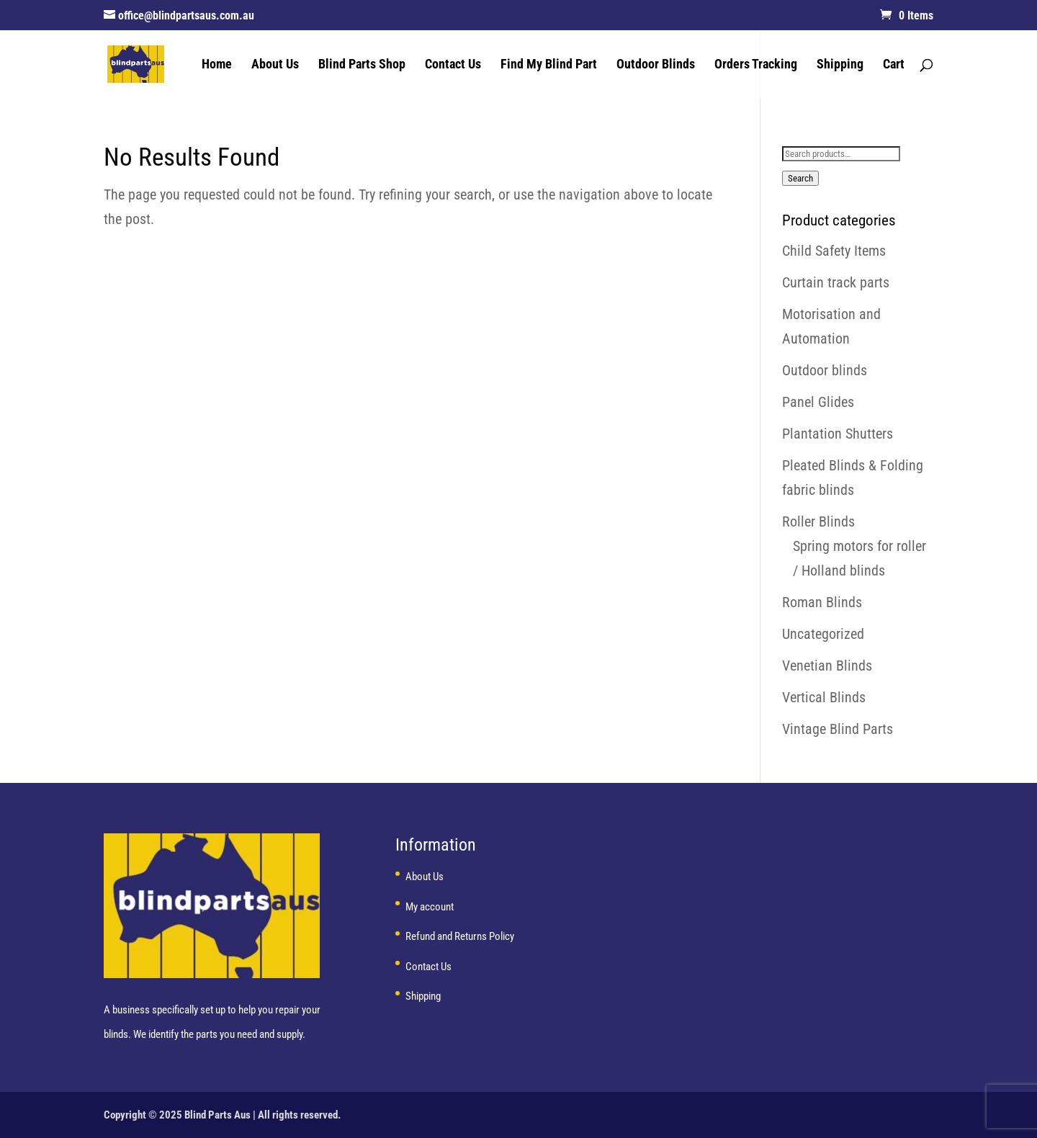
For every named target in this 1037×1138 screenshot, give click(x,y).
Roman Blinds (822, 602)
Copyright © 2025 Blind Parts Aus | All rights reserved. (222, 1114)
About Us (275, 65)
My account (429, 906)
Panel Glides (818, 402)
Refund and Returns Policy (459, 936)
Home (217, 65)
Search (800, 178)
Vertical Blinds (824, 697)
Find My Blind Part (548, 65)
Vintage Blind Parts (837, 729)
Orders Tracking (755, 65)
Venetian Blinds (827, 665)
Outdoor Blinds (655, 65)
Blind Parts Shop (361, 65)
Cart (893, 65)
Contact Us (453, 65)
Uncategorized (823, 633)
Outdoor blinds (824, 370)
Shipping (840, 65)
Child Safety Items (834, 250)
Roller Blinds (818, 521)
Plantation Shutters (837, 433)
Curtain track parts (835, 282)
